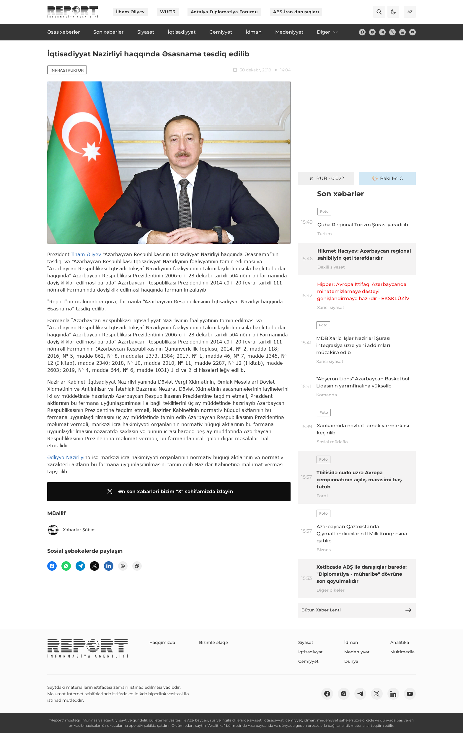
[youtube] (412, 32)
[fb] (362, 32)
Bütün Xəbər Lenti (356, 610)
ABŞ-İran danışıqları (296, 11)
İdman (351, 642)
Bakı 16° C (387, 178)
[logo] (72, 12)
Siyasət (305, 642)
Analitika (399, 642)
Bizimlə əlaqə (213, 642)
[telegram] (382, 32)
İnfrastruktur (67, 70)
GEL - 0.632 (326, 178)
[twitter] (392, 32)
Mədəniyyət (357, 652)
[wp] (66, 566)
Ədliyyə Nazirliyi (65, 457)
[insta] (372, 32)
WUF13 (167, 11)
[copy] (137, 566)
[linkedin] (402, 32)
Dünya (351, 661)
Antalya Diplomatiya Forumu (224, 11)
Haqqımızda (162, 642)
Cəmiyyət (308, 661)
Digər (327, 32)
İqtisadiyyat (310, 652)
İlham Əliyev (130, 11)
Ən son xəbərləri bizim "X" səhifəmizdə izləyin (169, 491)
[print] (123, 566)
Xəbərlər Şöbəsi (72, 530)
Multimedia (402, 652)
